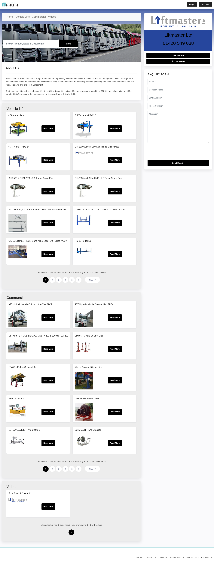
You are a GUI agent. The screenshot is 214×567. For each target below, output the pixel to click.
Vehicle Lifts (23, 16)
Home (10, 16)
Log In (192, 4)
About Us (163, 557)
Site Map (139, 557)
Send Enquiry (178, 163)
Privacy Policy (175, 557)
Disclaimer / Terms (192, 557)
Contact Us (178, 61)
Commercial (39, 16)
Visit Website (178, 55)
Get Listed (205, 4)
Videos (52, 16)
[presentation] (168, 152)
